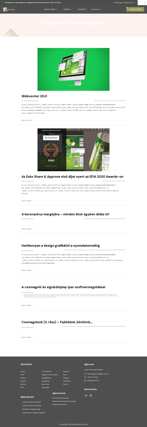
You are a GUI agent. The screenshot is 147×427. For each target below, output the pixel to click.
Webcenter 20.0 (34, 96)
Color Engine (75, 294)
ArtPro (39, 294)
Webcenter (122, 100)
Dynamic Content (30, 295)
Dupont (23, 380)
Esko (95, 100)
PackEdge (110, 295)
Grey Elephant (47, 371)
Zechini (65, 384)
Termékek (67, 9)
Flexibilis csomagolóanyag (31, 408)
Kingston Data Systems (50, 374)
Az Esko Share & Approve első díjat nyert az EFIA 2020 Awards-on (72, 176)
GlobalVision (64, 295)
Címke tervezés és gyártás (32, 401)
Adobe (26, 294)
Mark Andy (45, 384)
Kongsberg (45, 380)
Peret (65, 374)
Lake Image (45, 387)
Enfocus (23, 384)
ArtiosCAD (32, 294)
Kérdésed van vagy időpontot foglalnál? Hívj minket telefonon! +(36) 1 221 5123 (33, 2)
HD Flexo (72, 295)
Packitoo (66, 371)
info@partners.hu (93, 380)
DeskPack (99, 294)
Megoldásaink (50, 9)
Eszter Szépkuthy (28, 181)
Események (82, 9)
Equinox (52, 295)
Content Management (88, 294)
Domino (23, 377)
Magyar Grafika (100, 295)
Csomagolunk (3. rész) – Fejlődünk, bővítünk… (57, 322)
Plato (116, 295)
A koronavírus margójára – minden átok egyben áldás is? (65, 214)
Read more (26, 120)
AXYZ (22, 374)
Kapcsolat (97, 9)
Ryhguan (66, 377)
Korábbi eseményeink (59, 404)
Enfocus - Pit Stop (42, 295)
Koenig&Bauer (46, 377)
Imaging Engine (89, 295)
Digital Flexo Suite (109, 294)
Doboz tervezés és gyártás (32, 405)
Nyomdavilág (101, 218)
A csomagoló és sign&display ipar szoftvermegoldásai (63, 287)
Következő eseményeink (60, 397)
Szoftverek (113, 100)
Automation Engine (89, 218)
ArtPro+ (67, 250)
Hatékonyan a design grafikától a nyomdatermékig (61, 245)
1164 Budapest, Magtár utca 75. (124, 3)
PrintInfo (94, 326)
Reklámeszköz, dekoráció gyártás (34, 412)
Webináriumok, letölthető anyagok (64, 401)
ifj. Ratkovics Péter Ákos (30, 101)
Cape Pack (66, 294)
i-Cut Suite (79, 295)
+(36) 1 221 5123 (92, 377)
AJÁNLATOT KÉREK (135, 9)
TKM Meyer (67, 380)
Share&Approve (103, 100)
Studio (37, 296)
